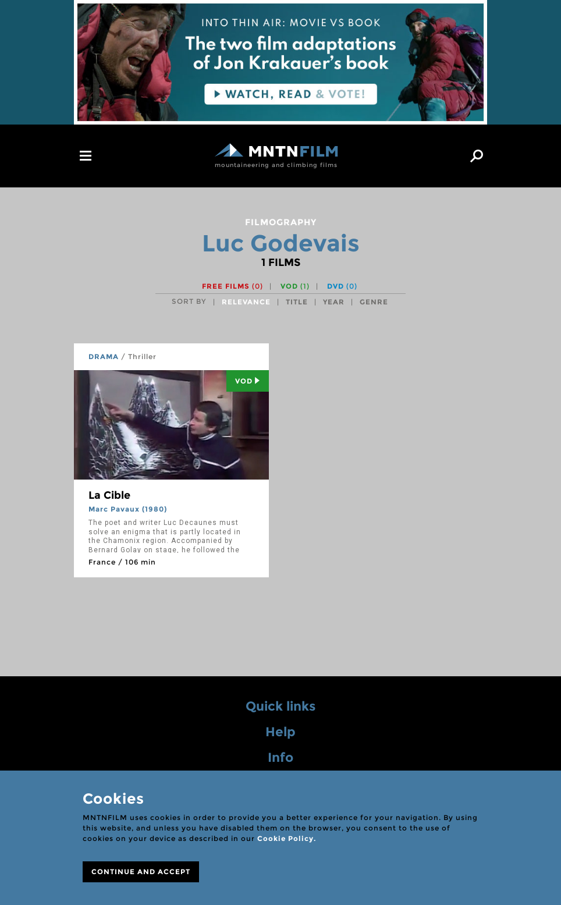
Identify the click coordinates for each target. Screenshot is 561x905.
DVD (342, 286)
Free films (232, 286)
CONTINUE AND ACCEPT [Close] (140, 871)
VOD (295, 286)
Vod (247, 381)
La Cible (109, 495)
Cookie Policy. (286, 838)
